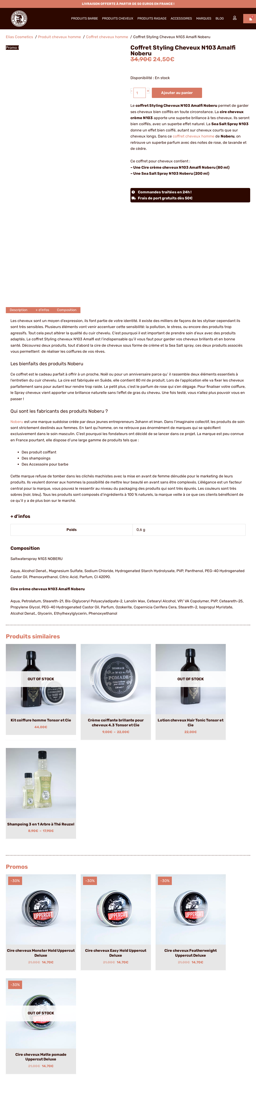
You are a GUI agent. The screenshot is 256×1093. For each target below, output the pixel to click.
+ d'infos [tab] (44, 310)
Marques (203, 18)
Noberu (16, 421)
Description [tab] (19, 310)
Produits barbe (84, 18)
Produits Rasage (151, 18)
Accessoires (181, 18)
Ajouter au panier (177, 93)
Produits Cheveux (117, 18)
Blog (220, 18)
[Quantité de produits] (139, 93)
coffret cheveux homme (193, 136)
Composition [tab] (70, 310)
